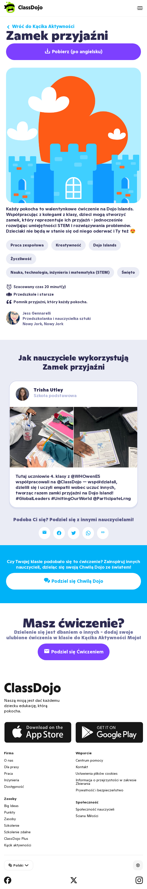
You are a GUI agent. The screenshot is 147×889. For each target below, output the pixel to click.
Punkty (9, 812)
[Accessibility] (138, 865)
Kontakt (82, 767)
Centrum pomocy (89, 760)
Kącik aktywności (17, 845)
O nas (8, 760)
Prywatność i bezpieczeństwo (99, 790)
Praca (8, 773)
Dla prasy (11, 767)
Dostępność (14, 786)
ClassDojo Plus (16, 838)
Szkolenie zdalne (17, 832)
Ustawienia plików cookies (97, 773)
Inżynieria (11, 780)
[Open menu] (140, 8)
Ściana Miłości (87, 816)
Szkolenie (11, 825)
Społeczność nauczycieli (95, 809)
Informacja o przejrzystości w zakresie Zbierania (106, 782)
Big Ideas (11, 805)
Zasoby (10, 819)
